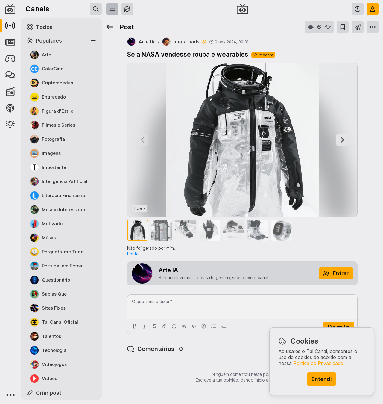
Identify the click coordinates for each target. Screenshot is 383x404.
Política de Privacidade (318, 363)
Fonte (133, 253)
